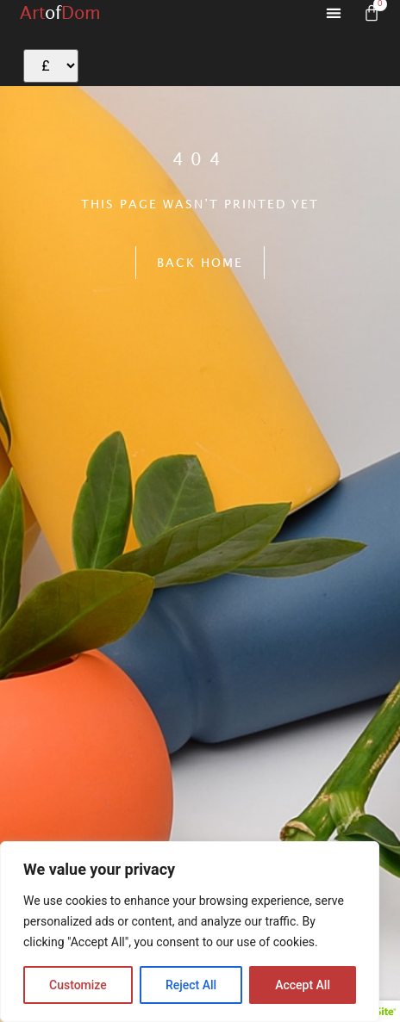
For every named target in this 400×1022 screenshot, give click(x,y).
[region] (189, 931)
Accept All (302, 985)
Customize (78, 985)
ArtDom (60, 12)
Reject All (191, 985)
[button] (334, 13)
